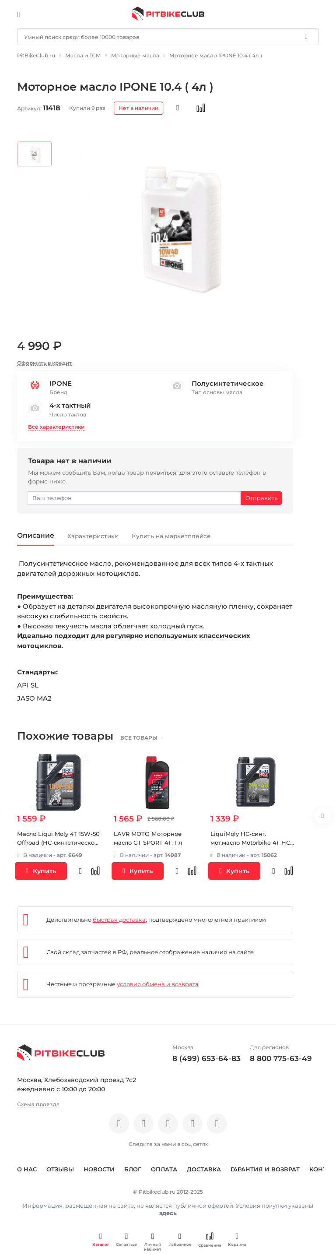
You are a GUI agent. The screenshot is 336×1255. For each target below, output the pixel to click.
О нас (27, 1166)
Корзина (237, 1239)
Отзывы (60, 1166)
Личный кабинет (152, 1241)
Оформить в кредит (44, 359)
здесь (168, 1210)
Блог (132, 1166)
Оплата (164, 1166)
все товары (144, 736)
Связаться (126, 1239)
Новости (99, 1166)
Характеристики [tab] (104, 533)
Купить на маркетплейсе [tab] (193, 533)
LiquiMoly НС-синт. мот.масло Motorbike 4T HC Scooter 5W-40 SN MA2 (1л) (250, 840)
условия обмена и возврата (158, 982)
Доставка (204, 1166)
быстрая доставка (119, 917)
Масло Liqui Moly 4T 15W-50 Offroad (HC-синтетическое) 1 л (58, 840)
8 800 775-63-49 (281, 1056)
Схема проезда (38, 1102)
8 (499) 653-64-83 (206, 1056)
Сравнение (209, 1240)
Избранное (180, 1239)
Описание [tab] (38, 532)
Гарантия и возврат (265, 1166)
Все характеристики (56, 423)
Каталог (100, 1239)
